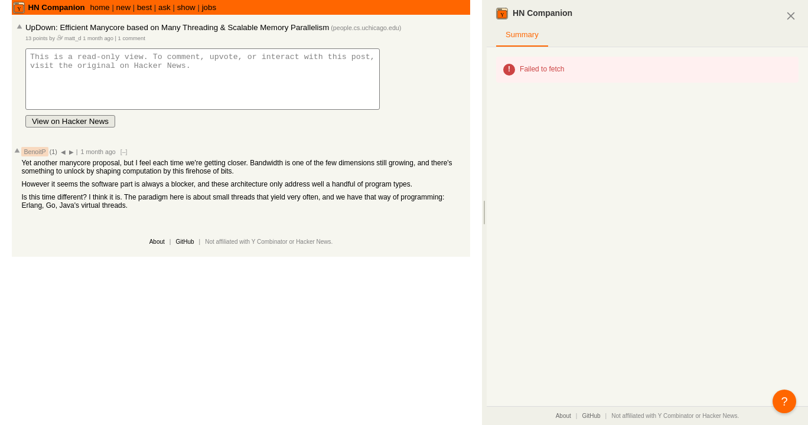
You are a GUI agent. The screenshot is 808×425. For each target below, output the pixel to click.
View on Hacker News (70, 132)
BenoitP (34, 162)
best (144, 7)
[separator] (484, 212)
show (186, 7)
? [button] (784, 401)
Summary (522, 34)
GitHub (184, 252)
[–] (124, 162)
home (99, 7)
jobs (209, 7)
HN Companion (56, 7)
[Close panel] (791, 15)
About (157, 252)
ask (164, 7)
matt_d (73, 38)
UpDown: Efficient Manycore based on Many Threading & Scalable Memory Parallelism (177, 27)
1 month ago (98, 38)
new (123, 7)
